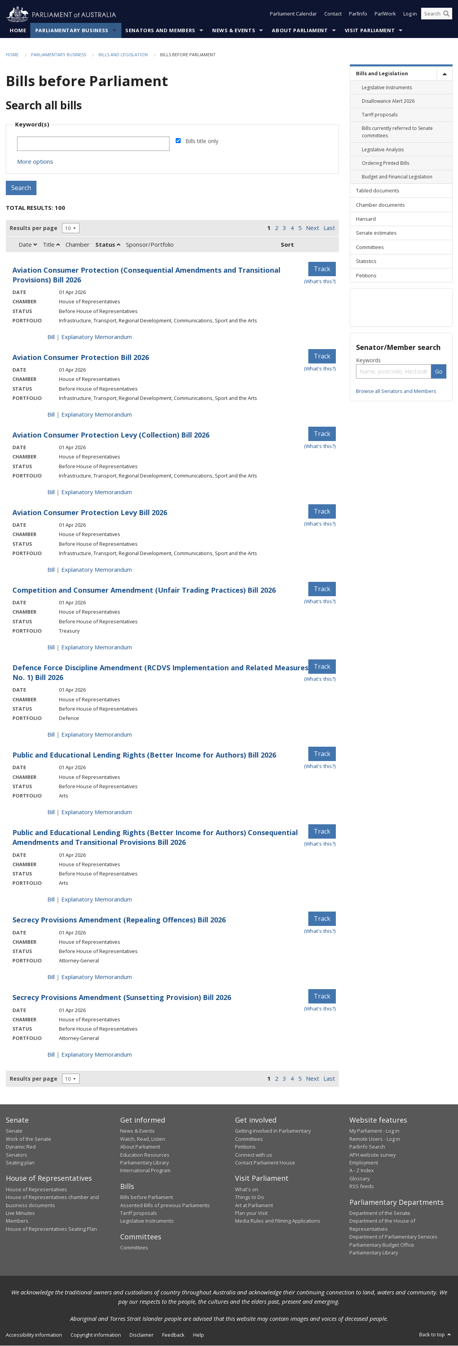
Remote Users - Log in (374, 1139)
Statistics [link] (366, 261)
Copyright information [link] (96, 1335)
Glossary (359, 1178)
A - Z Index (361, 1170)
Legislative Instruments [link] (387, 87)
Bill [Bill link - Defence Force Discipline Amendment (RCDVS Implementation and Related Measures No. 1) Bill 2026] (51, 735)
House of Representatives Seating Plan (51, 1229)
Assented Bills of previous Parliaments (165, 1205)
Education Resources (144, 1154)
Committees (134, 1247)
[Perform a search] (446, 15)
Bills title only (201, 141)
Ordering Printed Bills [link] (385, 163)
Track (322, 269)
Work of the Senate (28, 1139)
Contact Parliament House (265, 1162)
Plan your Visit (251, 1213)
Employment (363, 1162)
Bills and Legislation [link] (382, 73)
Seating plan (20, 1162)
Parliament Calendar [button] (293, 14)
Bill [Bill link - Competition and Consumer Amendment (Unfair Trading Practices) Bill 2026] (51, 647)
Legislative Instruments (147, 1221)
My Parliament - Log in (374, 1131)
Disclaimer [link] (142, 1335)
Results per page (33, 228)
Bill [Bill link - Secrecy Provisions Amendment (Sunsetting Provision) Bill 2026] (51, 1055)
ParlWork (385, 14)
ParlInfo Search (367, 1147)
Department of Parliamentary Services (393, 1237)
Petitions (245, 1147)
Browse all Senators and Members (396, 391)
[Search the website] (436, 15)
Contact (333, 14)
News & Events (233, 30)
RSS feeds (361, 1186)
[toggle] (444, 74)
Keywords (368, 360)
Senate (14, 1131)
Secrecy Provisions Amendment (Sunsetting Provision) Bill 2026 (121, 997)
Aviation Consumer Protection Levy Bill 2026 (89, 512)
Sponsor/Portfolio (150, 245)
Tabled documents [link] (377, 190)
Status (107, 245)
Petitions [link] (366, 275)
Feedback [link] (173, 1335)
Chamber (78, 245)
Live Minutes (20, 1213)
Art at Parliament (254, 1205)
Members (17, 1221)
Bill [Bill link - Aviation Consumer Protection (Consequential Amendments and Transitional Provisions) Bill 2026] (51, 337)
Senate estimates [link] (376, 233)
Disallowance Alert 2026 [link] (388, 101)
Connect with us (253, 1154)
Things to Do (249, 1197)
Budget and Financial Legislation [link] (397, 177)
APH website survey (372, 1154)
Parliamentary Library (144, 1162)
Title (51, 245)
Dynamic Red (21, 1147)
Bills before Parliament (146, 1197)
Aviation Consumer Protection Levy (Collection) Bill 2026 (110, 435)
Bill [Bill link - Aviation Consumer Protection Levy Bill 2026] (51, 570)
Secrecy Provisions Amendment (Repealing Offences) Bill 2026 (119, 920)
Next (312, 228)
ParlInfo (358, 14)
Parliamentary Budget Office (381, 1244)
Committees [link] (370, 247)
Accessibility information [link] (34, 1335)
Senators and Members (160, 30)
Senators (16, 1154)
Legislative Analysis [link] (383, 149)
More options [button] (35, 162)
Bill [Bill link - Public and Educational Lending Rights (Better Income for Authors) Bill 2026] (51, 812)
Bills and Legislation (123, 55)
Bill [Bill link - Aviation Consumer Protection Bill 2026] (51, 415)
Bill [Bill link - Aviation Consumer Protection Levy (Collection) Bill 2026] (51, 492)
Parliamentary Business (72, 30)
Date (28, 245)
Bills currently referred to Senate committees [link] (397, 132)
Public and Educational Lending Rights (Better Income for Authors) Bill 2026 (144, 755)
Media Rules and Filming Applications (277, 1221)
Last (329, 228)
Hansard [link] (366, 219)
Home (18, 30)
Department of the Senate (379, 1213)
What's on (246, 1189)
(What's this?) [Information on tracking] (320, 281)
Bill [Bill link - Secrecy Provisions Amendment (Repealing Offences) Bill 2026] (51, 977)
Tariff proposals (138, 1213)
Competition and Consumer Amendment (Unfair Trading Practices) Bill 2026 (144, 590)
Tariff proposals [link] (380, 115)
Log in (410, 14)
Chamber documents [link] (380, 204)
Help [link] (198, 1335)
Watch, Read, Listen (142, 1139)
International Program (145, 1170)
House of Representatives (36, 1189)
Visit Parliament (370, 30)
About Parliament (300, 30)
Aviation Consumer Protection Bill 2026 (80, 357)
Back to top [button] (435, 1334)
